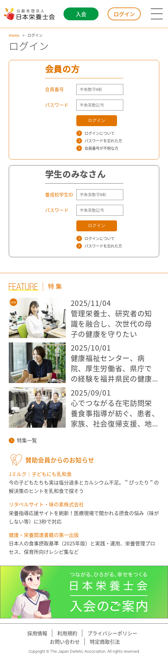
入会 (81, 14)
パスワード (57, 104)
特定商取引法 (105, 641)
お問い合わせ (65, 641)
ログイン (124, 14)
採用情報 (37, 633)
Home (14, 35)
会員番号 (54, 89)
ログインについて (95, 133)
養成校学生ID (59, 194)
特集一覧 (23, 440)
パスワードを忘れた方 (99, 141)
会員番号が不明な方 (97, 148)
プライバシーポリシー (112, 633)
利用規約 (67, 633)
